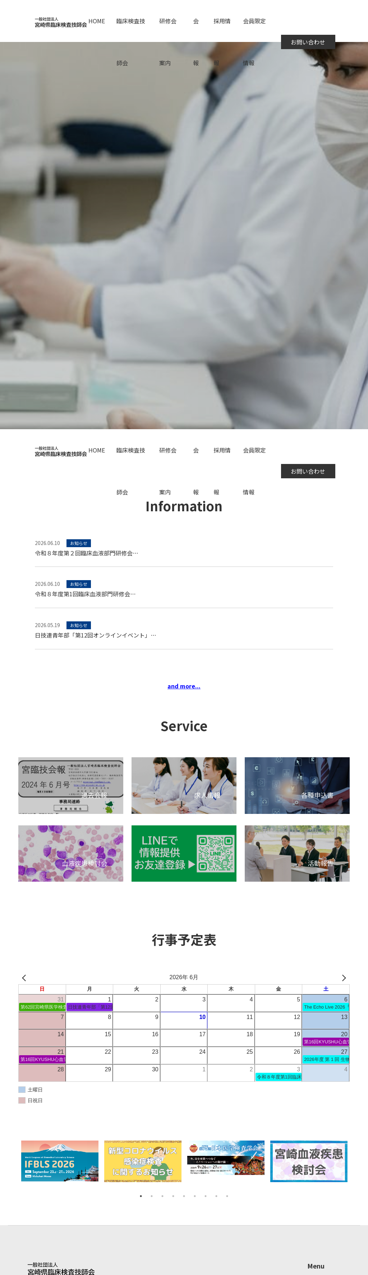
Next (355, 1165)
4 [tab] (173, 1196)
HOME (96, 20)
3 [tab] (162, 1196)
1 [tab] (140, 1196)
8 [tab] (216, 1196)
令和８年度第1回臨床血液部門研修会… (85, 593)
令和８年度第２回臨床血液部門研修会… (86, 553)
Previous (13, 1165)
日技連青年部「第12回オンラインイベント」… (95, 635)
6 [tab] (194, 1196)
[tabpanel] (59, 1165)
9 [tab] (227, 1196)
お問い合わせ (308, 42)
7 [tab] (205, 1196)
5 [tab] (184, 1196)
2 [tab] (151, 1196)
